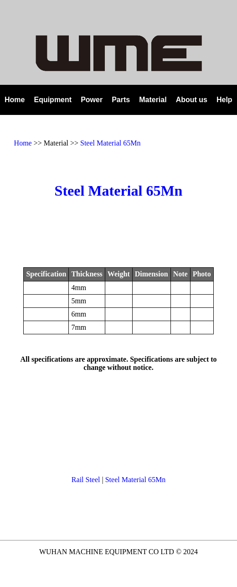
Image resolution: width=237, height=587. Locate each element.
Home (23, 143)
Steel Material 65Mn (110, 143)
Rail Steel (86, 479)
